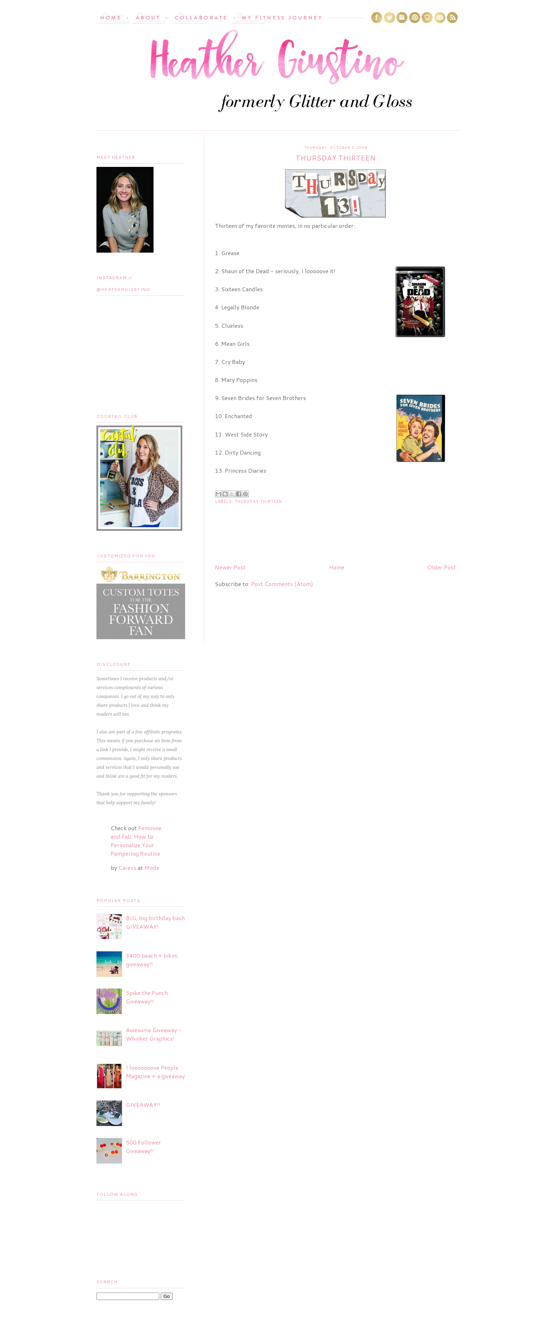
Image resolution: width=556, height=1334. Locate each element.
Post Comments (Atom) (282, 584)
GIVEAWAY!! (143, 1105)
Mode (151, 867)
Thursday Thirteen (258, 501)
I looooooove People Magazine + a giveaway (155, 1071)
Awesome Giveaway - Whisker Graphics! (154, 1034)
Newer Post (230, 567)
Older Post (441, 567)
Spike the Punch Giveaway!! (147, 997)
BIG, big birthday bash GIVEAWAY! (155, 922)
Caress (127, 867)
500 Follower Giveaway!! (143, 1146)
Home (336, 567)
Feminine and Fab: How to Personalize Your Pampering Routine (136, 840)
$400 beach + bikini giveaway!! (152, 959)
